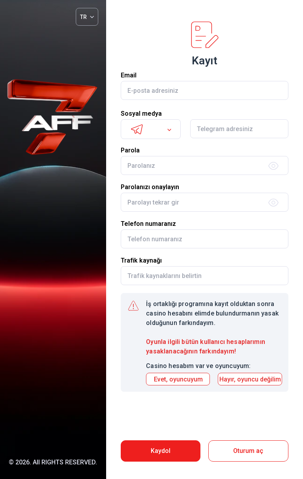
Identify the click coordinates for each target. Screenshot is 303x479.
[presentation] (204, 417)
